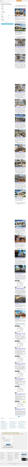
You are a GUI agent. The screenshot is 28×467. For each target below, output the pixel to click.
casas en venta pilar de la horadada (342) (13, 421)
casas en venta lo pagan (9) (3, 424)
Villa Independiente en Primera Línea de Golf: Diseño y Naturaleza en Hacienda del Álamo (20, 108)
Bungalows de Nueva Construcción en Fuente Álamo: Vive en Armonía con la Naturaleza (20, 138)
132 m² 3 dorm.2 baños (20, 95)
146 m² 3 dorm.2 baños (20, 50)
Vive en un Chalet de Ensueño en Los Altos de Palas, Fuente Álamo (20, 379)
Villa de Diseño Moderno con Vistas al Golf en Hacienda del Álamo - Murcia (20, 62)
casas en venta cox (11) (20, 423)
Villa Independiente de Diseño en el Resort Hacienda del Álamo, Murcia (20, 92)
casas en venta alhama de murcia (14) (13, 423)
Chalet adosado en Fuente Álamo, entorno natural (20, 318)
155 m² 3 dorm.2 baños (20, 201)
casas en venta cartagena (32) (21, 426)
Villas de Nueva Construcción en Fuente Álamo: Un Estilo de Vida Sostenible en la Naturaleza (20, 168)
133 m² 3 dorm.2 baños (20, 231)
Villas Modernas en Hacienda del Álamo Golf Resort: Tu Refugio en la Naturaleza (20, 228)
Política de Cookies (2, 457)
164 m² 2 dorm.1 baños (20, 261)
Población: (2, 8)
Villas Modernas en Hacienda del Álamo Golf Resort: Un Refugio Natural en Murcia (20, 409)
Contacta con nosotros (3, 455)
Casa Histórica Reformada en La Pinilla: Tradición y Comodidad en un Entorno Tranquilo (20, 289)
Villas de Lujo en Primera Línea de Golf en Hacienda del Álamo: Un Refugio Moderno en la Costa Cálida (20, 394)
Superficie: (2, 16)
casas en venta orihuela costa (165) (21, 421)
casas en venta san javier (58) (3, 426)
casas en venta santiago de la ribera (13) (13, 427)
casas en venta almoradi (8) (12, 424)
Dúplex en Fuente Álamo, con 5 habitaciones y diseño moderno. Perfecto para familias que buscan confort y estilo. (20, 19)
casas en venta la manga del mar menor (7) (22, 424)
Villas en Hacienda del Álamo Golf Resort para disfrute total (20, 32)
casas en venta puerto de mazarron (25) (4, 423)
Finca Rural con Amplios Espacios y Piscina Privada (20, 303)
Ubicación (23, 22)
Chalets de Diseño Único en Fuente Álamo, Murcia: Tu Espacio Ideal (20, 273)
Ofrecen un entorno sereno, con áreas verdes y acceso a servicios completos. (20, 34)
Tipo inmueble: (2, 11)
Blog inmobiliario (16, 455)
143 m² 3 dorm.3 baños (20, 186)
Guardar (20, 22)
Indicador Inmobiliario (17, 457)
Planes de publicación (10, 459)
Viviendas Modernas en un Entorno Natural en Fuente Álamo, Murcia (20, 183)
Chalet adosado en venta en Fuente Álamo (20, 243)
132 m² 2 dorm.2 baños (20, 367)
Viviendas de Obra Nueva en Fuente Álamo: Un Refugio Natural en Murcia (20, 153)
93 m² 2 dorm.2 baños (20, 35)
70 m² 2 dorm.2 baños (20, 140)
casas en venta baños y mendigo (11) (21, 427)
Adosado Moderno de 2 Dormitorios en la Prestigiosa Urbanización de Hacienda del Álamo (20, 364)
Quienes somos (2, 454)
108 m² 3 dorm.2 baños (20, 412)
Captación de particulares (10, 455)
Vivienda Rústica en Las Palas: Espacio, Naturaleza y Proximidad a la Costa (20, 334)
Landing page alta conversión (10, 458)
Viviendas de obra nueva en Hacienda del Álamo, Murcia (20, 198)
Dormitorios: (2, 19)
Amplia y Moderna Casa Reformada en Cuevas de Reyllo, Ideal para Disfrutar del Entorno (20, 349)
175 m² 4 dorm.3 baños (20, 110)
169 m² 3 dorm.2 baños (20, 276)
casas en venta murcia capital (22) (4, 427)
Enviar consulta (8, 444)
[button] (7, 2)
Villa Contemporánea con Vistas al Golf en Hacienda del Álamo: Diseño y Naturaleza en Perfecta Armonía (20, 123)
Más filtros (7, 22)
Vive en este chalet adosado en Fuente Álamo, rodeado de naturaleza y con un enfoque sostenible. (20, 321)
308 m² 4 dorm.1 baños (20, 246)
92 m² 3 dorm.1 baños (20, 291)
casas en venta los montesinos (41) (12, 426)
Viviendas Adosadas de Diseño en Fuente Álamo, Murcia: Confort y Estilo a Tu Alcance (20, 259)
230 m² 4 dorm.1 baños (20, 337)
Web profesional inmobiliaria (10, 457)
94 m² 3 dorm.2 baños (20, 171)
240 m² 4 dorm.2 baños (20, 352)
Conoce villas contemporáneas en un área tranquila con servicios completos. (20, 200)
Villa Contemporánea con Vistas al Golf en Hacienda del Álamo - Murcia (20, 47)
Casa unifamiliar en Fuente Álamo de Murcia (20, 17)
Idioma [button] (1, 458)
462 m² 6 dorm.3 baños (20, 306)
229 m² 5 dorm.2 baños (20, 20)
